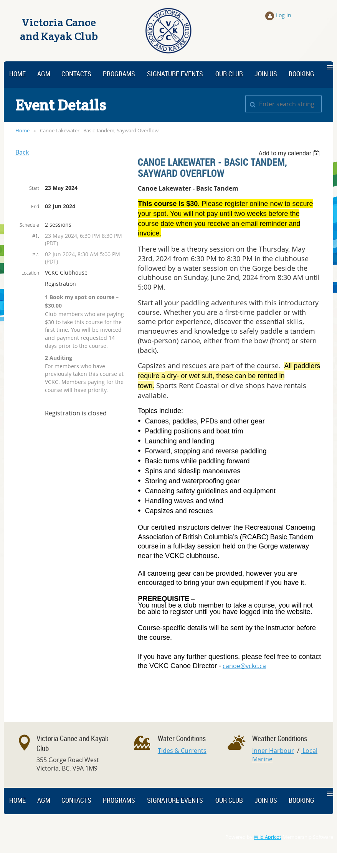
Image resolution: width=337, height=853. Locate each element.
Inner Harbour (273, 750)
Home (22, 130)
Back (22, 152)
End (35, 206)
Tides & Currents (182, 750)
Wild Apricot (267, 837)
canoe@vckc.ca (244, 666)
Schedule (29, 225)
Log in (283, 15)
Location (30, 273)
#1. (35, 236)
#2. (35, 254)
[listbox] (290, 153)
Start (34, 188)
